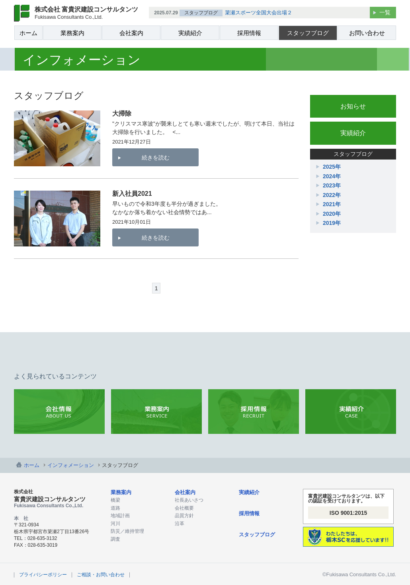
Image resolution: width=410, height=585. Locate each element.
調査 (115, 539)
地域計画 (120, 515)
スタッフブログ (308, 33)
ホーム (28, 33)
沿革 (179, 523)
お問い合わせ (367, 33)
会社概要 (184, 508)
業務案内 (72, 33)
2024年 (332, 176)
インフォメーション (70, 465)
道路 (115, 508)
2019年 (332, 223)
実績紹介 (190, 33)
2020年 (332, 214)
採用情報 (249, 33)
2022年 (332, 195)
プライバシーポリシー (43, 574)
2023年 (332, 185)
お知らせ (353, 106)
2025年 (332, 166)
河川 (115, 523)
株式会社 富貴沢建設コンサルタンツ (86, 13)
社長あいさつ (189, 500)
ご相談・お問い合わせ (101, 574)
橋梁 (115, 500)
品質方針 (184, 515)
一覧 (384, 12)
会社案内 (131, 33)
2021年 (332, 204)
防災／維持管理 (127, 531)
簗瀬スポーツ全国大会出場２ (258, 13)
